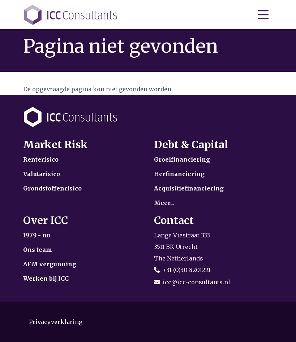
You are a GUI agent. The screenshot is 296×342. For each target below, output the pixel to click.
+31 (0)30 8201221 (187, 269)
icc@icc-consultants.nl (196, 282)
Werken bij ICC (46, 278)
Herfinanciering (179, 173)
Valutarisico (41, 173)
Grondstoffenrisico (52, 188)
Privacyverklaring (55, 321)
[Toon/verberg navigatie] (263, 15)
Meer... (164, 202)
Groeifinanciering (182, 159)
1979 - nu (36, 235)
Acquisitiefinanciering (189, 188)
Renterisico (41, 159)
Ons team (37, 249)
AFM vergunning (49, 264)
